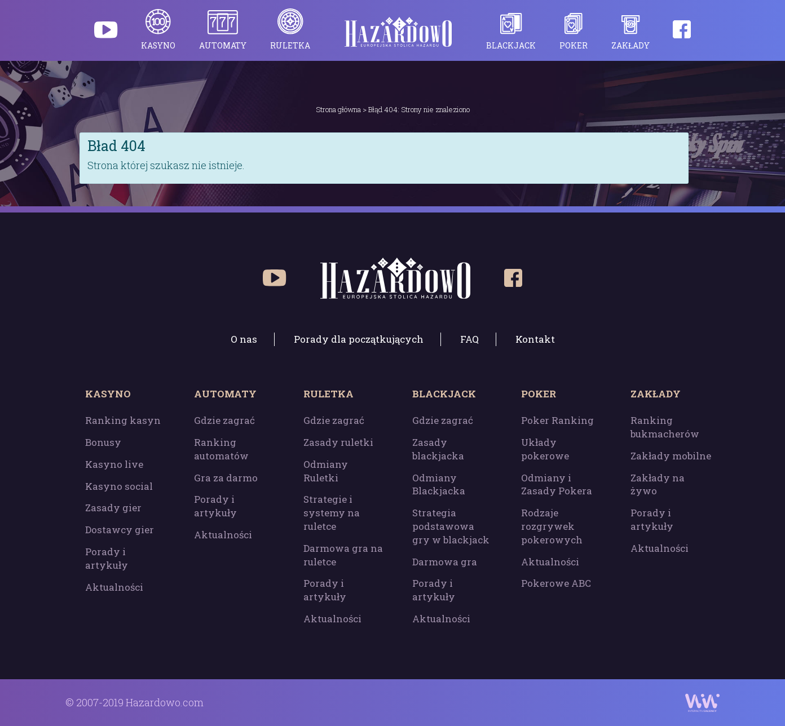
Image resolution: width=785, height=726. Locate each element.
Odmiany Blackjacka (438, 484)
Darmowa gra (444, 561)
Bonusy (103, 442)
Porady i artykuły (106, 558)
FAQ (469, 339)
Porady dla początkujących (359, 339)
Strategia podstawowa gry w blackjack (450, 526)
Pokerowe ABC (556, 583)
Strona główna (338, 109)
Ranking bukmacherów (664, 427)
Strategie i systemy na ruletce (331, 513)
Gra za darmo (226, 477)
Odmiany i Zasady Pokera (556, 484)
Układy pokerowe (545, 449)
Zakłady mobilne (670, 455)
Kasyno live (114, 464)
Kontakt (535, 339)
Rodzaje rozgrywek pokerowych (552, 526)
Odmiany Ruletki (325, 471)
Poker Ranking (557, 420)
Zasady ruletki (338, 442)
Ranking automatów (221, 449)
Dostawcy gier (119, 529)
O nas (244, 339)
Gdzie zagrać (224, 420)
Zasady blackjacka (438, 449)
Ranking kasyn (123, 420)
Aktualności (114, 587)
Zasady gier (113, 507)
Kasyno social (119, 486)
